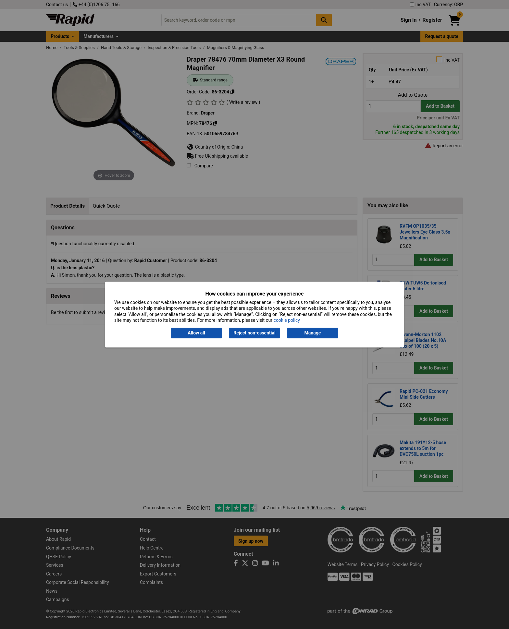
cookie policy (287, 320)
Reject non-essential (254, 333)
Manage (312, 333)
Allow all (196, 333)
